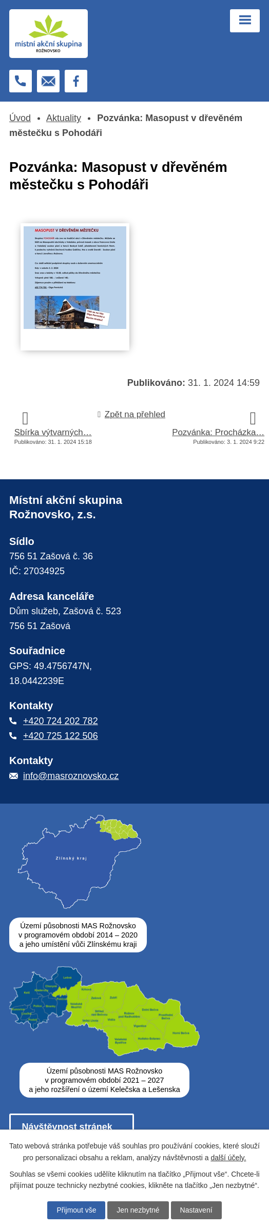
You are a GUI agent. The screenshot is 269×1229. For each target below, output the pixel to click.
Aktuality (63, 118)
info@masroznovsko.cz (71, 776)
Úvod (20, 118)
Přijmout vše (76, 1210)
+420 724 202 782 (60, 721)
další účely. (228, 1157)
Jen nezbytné (138, 1210)
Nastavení (196, 1210)
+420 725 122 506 (60, 736)
